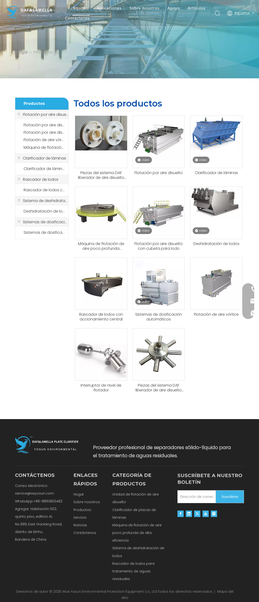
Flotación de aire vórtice (44, 140)
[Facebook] (180, 513)
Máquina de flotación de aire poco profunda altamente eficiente (44, 147)
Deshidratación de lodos (44, 211)
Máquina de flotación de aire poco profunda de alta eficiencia (137, 533)
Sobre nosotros (144, 8)
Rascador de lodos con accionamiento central (44, 190)
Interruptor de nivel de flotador (101, 388)
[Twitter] (197, 513)
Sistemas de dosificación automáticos (44, 232)
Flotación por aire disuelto (44, 125)
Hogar (78, 494)
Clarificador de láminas (44, 168)
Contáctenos (77, 18)
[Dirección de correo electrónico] (195, 496)
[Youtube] (205, 513)
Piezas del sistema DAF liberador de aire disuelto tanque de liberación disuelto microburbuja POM (101, 175)
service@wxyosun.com (34, 493)
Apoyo (173, 8)
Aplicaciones (109, 8)
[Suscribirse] (230, 496)
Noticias (80, 525)
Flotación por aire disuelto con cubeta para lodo (44, 132)
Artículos (196, 8)
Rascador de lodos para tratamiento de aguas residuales (133, 571)
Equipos (81, 8)
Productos (82, 509)
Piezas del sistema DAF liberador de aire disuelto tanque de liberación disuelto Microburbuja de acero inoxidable (158, 388)
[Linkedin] (189, 513)
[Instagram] (214, 513)
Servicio (80, 517)
